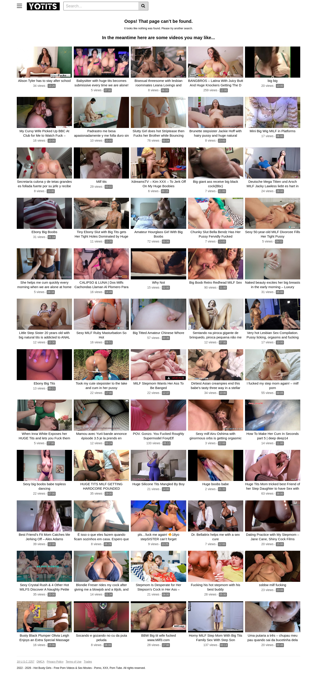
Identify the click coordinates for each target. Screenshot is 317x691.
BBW (210, 16)
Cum (277, 16)
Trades (88, 676)
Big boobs (110, 23)
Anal (46, 23)
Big (80, 16)
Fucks (125, 23)
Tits (89, 16)
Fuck (230, 16)
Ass (168, 16)
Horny (167, 23)
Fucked (197, 16)
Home (22, 16)
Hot (220, 16)
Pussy (132, 16)
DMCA (40, 676)
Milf (110, 16)
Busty (256, 16)
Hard (81, 23)
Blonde (34, 23)
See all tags (195, 23)
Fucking (67, 23)
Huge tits (181, 16)
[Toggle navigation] (21, 5)
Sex (267, 16)
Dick (288, 16)
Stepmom (140, 23)
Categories (39, 16)
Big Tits (243, 16)
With (21, 23)
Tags (55, 16)
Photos (68, 16)
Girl (55, 23)
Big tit (158, 16)
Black (179, 23)
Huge (99, 16)
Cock (120, 16)
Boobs (145, 16)
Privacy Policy (55, 676)
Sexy (154, 23)
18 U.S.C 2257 (25, 676)
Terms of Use (74, 676)
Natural (94, 23)
